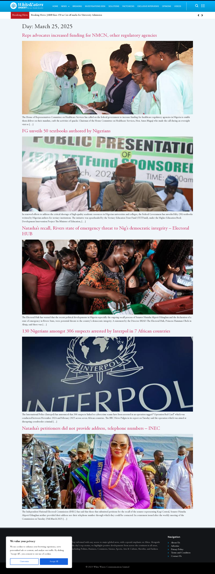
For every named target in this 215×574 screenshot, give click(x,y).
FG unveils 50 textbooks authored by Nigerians (66, 131)
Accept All (54, 562)
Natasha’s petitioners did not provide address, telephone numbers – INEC (91, 428)
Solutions (114, 6)
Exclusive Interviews (148, 6)
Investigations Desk (95, 6)
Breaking (77, 6)
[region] (39, 552)
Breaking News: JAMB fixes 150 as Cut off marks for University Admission (66, 15)
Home (55, 6)
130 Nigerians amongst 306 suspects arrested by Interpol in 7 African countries (96, 331)
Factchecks (128, 6)
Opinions (166, 6)
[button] (202, 15)
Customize (24, 562)
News (65, 6)
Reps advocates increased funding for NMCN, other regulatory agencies (89, 35)
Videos (177, 6)
